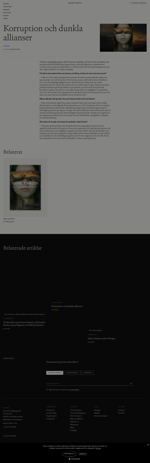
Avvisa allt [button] (83, 453)
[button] (75, 459)
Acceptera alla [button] (69, 453)
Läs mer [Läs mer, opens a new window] (98, 448)
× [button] (148, 445)
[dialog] (75, 231)
